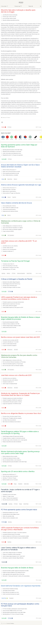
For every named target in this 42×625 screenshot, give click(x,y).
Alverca (15, 179)
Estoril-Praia (29, 273)
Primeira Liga (18, 6)
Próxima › (12, 623)
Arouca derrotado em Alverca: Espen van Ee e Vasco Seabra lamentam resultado (20, 166)
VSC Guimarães (11, 235)
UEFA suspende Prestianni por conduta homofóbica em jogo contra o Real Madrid (20, 529)
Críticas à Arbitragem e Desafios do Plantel (16, 279)
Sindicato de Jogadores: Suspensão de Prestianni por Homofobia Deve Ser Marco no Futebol (20, 394)
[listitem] (3, 137)
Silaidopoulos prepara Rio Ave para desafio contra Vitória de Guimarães (19, 356)
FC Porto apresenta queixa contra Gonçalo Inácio (19, 510)
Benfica (4, 127)
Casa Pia (14, 197)
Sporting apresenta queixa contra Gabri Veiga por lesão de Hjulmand (19, 146)
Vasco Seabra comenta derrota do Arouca (16, 203)
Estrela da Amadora (21, 273)
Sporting (4, 159)
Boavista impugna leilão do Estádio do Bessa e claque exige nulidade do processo (20, 318)
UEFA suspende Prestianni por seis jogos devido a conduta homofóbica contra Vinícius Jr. (19, 298)
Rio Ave (4, 235)
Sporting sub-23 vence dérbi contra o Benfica (17, 471)
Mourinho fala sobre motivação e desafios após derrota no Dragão (18, 11)
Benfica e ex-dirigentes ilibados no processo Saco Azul (21, 413)
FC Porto (9, 127)
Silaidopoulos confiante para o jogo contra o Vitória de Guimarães (20, 222)
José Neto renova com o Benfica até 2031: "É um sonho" (19, 242)
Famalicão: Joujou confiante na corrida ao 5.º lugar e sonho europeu (20, 490)
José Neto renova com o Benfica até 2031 (16, 375)
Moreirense (10, 349)
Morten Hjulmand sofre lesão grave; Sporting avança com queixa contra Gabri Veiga (20, 452)
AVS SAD (16, 349)
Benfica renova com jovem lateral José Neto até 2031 (20, 337)
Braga (15, 483)
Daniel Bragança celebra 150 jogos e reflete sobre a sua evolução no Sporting (20, 432)
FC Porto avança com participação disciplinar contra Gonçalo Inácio (20, 605)
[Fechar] (40, 133)
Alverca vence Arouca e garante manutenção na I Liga (21, 185)
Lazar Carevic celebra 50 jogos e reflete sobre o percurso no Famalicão (18, 549)
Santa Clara (10, 179)
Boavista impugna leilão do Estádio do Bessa (17, 568)
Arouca (4, 179)
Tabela (30, 6)
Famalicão (20, 483)
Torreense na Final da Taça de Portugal (15, 261)
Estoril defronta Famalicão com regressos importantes (20, 586)
